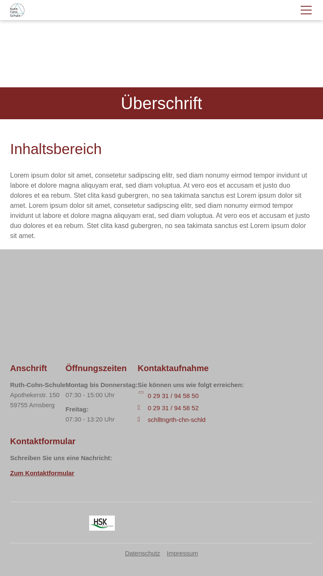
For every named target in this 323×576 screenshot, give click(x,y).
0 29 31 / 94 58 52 (173, 407)
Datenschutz (142, 553)
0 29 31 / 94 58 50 (173, 395)
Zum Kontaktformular (42, 473)
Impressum (182, 553)
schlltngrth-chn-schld (177, 419)
